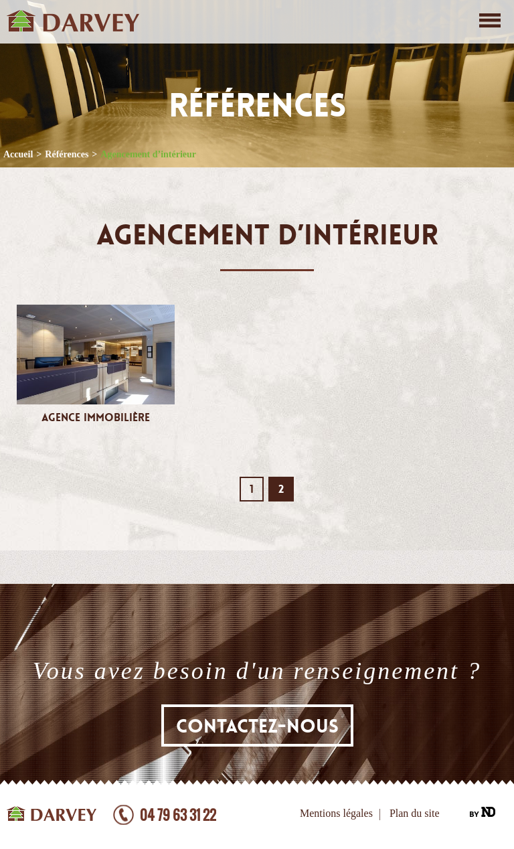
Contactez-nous (257, 726)
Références (66, 154)
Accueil (18, 154)
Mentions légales (336, 813)
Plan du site (415, 813)
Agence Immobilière (95, 418)
